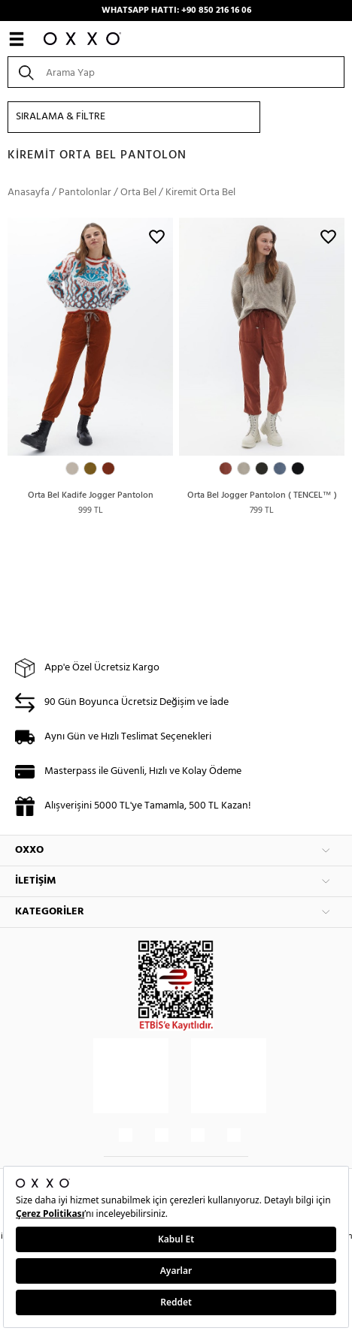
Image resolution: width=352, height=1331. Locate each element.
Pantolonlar (85, 192)
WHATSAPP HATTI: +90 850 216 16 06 (176, 10)
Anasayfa (29, 192)
